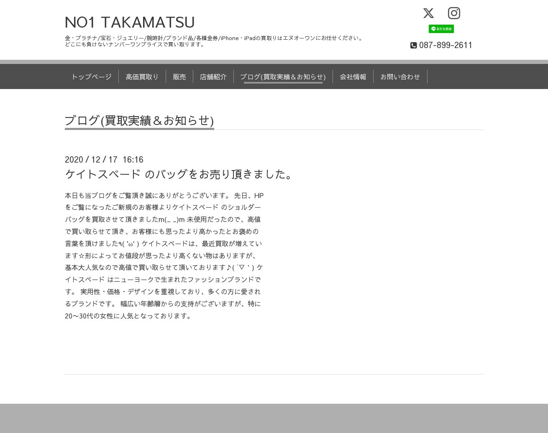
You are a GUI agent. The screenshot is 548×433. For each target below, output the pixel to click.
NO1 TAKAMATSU (130, 21)
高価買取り (142, 76)
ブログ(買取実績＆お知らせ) (283, 76)
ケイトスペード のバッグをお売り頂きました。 (181, 173)
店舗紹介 (213, 76)
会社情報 (353, 76)
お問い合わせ (400, 76)
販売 (179, 76)
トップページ (92, 76)
